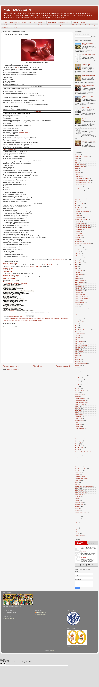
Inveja (76, 323)
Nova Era (77, 384)
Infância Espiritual (79, 318)
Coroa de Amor (79, 229)
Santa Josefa (78, 472)
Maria (29, 22)
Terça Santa (78, 516)
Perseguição (78, 416)
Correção (77, 231)
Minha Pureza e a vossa (81, 363)
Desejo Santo (78, 237)
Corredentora (78, 233)
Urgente (77, 522)
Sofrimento (27, 320)
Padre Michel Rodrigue (80, 398)
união (76, 520)
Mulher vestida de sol (80, 373)
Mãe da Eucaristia (79, 341)
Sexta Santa (78, 496)
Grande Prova (78, 292)
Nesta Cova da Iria (86, 107)
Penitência (77, 408)
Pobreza (77, 422)
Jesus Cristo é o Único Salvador (83, 329)
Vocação (77, 533)
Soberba (22, 320)
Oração (62, 318)
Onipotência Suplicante (81, 390)
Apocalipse (78, 174)
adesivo (77, 160)
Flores (76, 276)
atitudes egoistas (79, 194)
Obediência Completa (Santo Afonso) (87, 97)
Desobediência (78, 241)
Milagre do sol (78, 359)
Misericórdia (78, 365)
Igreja (76, 306)
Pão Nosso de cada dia (81, 402)
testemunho (78, 518)
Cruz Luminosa (79, 235)
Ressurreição (78, 459)
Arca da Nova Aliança (80, 184)
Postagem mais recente (11, 366)
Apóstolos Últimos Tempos (25, 318)
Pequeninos (6, 320)
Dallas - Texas (7, 64)
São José (77, 484)
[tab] (81, 543)
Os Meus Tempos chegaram (11, 275)
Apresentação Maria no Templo (83, 182)
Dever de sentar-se (86, 130)
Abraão (12, 310)
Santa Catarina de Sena (81, 468)
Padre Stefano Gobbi (58, 260)
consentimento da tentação (81, 219)
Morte (76, 367)
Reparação (76, 22)
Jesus (24, 22)
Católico (77, 213)
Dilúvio (76, 245)
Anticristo (77, 172)
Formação (77, 278)
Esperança (77, 253)
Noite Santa (78, 381)
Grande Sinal (78, 300)
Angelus (77, 168)
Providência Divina (79, 430)
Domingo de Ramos (80, 249)
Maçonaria (77, 337)
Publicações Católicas (8, 618)
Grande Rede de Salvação (81, 298)
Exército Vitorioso (79, 262)
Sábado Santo (78, 463)
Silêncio (77, 498)
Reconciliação (78, 442)
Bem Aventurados (79, 203)
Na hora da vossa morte (81, 375)
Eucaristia (77, 259)
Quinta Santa (78, 440)
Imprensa (77, 314)
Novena (77, 386)
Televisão (77, 508)
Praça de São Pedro (35, 267)
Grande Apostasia (79, 286)
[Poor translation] (4, 664)
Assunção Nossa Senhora (81, 188)
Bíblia (76, 205)
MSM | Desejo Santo (17, 9)
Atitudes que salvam (80, 196)
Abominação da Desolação (81, 156)
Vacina (76, 524)
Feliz (76, 266)
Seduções (17, 320)
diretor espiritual (79, 247)
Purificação (83, 25)
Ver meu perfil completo (41, 614)
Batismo (77, 201)
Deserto (77, 239)
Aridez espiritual (79, 186)
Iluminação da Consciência (37, 25)
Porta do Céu (78, 426)
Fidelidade (77, 272)
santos (76, 482)
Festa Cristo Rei (79, 270)
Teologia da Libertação (36, 320)
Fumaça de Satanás (80, 282)
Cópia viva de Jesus (80, 223)
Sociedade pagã (79, 502)
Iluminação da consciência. (81, 310)
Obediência (56, 318)
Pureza (77, 432)
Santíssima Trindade (80, 476)
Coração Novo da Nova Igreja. (82, 227)
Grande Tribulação (73, 25)
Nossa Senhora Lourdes (81, 382)
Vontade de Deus (79, 535)
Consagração (78, 217)
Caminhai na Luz (8, 268)
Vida (76, 529)
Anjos (76, 170)
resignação (78, 457)
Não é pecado (78, 377)
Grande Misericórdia (80, 290)
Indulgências (78, 316)
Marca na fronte (79, 351)
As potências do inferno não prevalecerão (15, 283)
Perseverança (78, 418)
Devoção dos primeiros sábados (83, 243)
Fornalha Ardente (79, 280)
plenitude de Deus (79, 420)
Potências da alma (7, 25)
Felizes (77, 268)
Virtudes (77, 531)
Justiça (77, 331)
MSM (17, 67)
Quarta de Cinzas (79, 438)
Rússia (83, 22)
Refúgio (77, 443)
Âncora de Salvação (80, 166)
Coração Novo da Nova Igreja (82, 225)
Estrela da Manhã (79, 257)
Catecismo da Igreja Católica (82, 211)
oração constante (79, 394)
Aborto (11, 318)
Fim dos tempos (79, 274)
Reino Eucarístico (79, 447)
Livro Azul (77, 335)
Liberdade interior (79, 333)
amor (76, 162)
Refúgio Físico (78, 445)
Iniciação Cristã (79, 321)
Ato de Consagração (39, 22)
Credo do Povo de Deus (9, 149)
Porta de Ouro (78, 424)
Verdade (77, 526)
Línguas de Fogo (86, 64)
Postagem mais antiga (63, 366)
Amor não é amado (80, 164)
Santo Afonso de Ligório (81, 478)
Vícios (76, 528)
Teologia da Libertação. (81, 514)
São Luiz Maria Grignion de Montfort (84, 486)
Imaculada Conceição (80, 312)
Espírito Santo (78, 255)
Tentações (77, 510)
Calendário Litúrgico (80, 207)
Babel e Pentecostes (80, 200)
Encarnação (78, 251)
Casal (76, 209)
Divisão (5, 281)
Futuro (76, 284)
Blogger (53, 650)
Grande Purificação (80, 294)
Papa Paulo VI (48, 265)
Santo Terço (92, 25)
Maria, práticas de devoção (88, 75)
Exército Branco (79, 260)
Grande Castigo (79, 288)
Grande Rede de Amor (80, 296)
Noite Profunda (78, 379)
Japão (76, 325)
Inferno (77, 320)
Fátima (76, 264)
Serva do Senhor (79, 494)
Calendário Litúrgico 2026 (9, 27)
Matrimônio (78, 355)
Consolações (78, 221)
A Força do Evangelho (9, 278)
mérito (76, 357)
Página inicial (37, 366)
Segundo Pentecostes (21, 25)
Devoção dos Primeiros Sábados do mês (59, 22)
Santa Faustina (79, 470)
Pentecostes (78, 410)
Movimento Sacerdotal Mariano (11, 22)
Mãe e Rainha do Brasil (81, 345)
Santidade (77, 474)
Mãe (76, 339)
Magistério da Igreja (24, 132)
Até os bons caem (79, 190)
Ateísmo (77, 192)
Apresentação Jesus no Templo (83, 180)
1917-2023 (77, 154)
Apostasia (62, 25)
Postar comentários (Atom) (14, 369)
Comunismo (78, 215)
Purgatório (77, 434)
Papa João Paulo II (79, 404)
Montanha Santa (7, 271)
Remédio (11, 320)
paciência (77, 396)
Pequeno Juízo (78, 414)
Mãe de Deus (78, 343)
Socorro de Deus (79, 504)
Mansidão (77, 349)
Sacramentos (78, 467)
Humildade (35, 318)
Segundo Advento (52, 25)
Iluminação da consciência (81, 308)
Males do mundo (42, 318)
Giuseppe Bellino (41, 612)
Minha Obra (78, 361)
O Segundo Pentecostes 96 (88, 141)
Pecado (66, 318)
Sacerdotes (78, 465)
